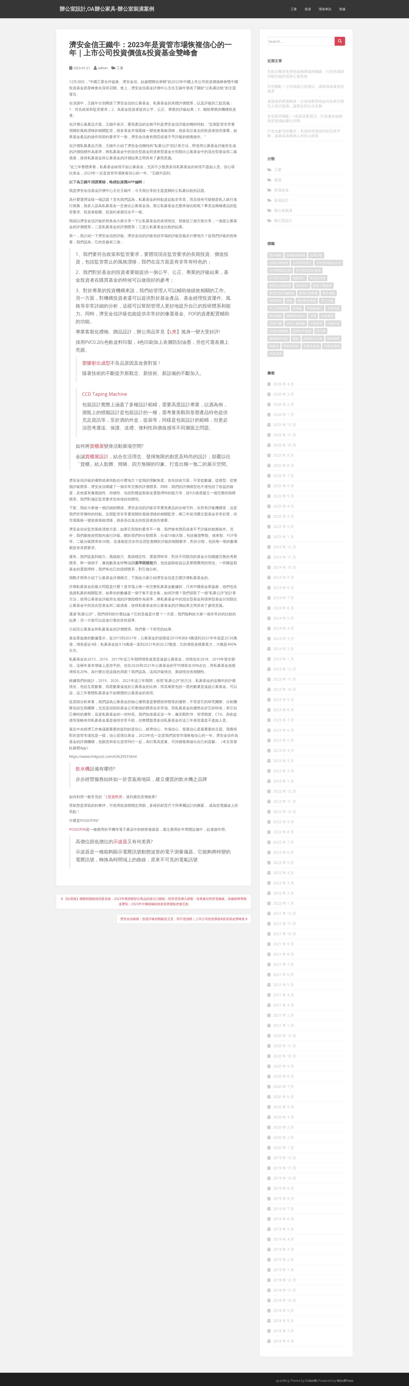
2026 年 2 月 (283, 404)
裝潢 (308, 9)
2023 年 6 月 (283, 730)
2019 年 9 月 (283, 1188)
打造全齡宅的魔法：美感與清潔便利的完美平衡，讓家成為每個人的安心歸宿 (303, 133)
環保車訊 (325, 9)
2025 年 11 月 (284, 434)
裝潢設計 (281, 200)
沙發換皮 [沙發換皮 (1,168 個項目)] (316, 323)
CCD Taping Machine (104, 394)
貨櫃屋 (97, 446)
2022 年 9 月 (283, 821)
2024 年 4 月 (283, 628)
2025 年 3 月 (283, 516)
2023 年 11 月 (284, 679)
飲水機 (83, 768)
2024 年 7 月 (283, 597)
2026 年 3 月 (283, 394)
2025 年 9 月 (283, 455)
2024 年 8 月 (283, 587)
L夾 (173, 331)
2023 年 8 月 (283, 709)
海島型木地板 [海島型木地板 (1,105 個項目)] (302, 331)
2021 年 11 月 (284, 923)
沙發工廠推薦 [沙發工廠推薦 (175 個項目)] (295, 323)
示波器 (120, 841)
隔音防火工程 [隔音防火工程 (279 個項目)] (313, 338)
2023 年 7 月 (283, 719)
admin (103, 68)
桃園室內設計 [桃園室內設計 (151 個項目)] (295, 316)
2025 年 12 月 (284, 424)
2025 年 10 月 (284, 445)
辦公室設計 (283, 220)
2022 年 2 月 (283, 892)
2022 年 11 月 (284, 801)
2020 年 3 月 (283, 1127)
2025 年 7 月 (283, 475)
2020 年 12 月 (284, 1035)
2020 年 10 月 (284, 1055)
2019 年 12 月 (284, 1157)
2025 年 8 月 (283, 465)
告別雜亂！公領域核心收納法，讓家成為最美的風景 (305, 88)
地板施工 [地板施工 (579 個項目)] (299, 278)
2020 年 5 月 (283, 1106)
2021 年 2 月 (283, 1015)
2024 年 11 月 (284, 557)
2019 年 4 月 (283, 1239)
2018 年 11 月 (284, 1290)
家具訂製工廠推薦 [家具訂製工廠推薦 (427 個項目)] (281, 293)
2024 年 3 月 (283, 638)
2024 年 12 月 (284, 546)
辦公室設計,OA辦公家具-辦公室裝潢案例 (107, 9)
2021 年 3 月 (283, 1004)
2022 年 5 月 (283, 862)
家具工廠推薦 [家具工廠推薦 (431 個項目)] (322, 285)
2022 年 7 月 (283, 842)
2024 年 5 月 (283, 618)
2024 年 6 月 (283, 607)
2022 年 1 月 (283, 903)
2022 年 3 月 (283, 882)
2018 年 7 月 (283, 1330)
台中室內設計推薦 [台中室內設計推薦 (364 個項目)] (308, 270)
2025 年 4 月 (283, 506)
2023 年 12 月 (284, 669)
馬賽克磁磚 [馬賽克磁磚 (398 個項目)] (332, 346)
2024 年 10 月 (284, 567)
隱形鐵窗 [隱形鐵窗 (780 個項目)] (333, 338)
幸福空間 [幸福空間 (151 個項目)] (275, 300)
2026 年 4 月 (283, 383)
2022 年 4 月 (283, 872)
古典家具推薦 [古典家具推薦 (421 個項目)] (295, 255)
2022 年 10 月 (284, 811)
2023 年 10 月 (284, 689)
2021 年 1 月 (283, 1025)
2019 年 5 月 (283, 1228)
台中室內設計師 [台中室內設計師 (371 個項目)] (280, 270)
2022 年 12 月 (284, 791)
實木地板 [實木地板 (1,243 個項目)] (328, 293)
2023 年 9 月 (283, 699)
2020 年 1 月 (283, 1147)
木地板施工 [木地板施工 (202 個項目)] (314, 308)
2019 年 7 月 (283, 1208)
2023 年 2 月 (283, 770)
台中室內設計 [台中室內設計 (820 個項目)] (302, 263)
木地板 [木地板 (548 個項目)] (297, 308)
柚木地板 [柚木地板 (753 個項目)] (275, 316)
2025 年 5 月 (283, 495)
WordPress (345, 1380)
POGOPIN (77, 829)
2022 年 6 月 (283, 852)
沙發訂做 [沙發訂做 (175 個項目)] (333, 323)
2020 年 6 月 (283, 1096)
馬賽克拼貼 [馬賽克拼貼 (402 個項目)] (291, 346)
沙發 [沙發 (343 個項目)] (313, 316)
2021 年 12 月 (284, 913)
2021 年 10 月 (284, 933)
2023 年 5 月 (283, 740)
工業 (294, 9)
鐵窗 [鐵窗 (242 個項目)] (296, 338)
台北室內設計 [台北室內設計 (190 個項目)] (278, 278)
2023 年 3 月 (283, 760)
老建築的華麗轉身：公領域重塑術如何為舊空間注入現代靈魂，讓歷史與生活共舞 (305, 103)
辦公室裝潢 (283, 210)
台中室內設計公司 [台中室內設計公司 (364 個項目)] (328, 263)
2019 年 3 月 (283, 1249)
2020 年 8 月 (283, 1076)
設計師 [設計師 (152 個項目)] (321, 331)
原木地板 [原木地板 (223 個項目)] (275, 255)
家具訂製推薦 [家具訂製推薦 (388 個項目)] (308, 293)
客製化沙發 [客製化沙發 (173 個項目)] (318, 278)
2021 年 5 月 (283, 984)
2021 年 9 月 (283, 943)
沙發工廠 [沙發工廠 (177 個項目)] (275, 323)
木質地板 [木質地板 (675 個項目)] (333, 308)
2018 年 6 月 (283, 1340)
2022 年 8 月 (283, 831)
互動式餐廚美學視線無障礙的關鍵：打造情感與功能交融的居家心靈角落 (305, 74)
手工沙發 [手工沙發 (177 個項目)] (327, 300)
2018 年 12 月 (284, 1279)
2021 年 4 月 (283, 994)
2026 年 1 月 (283, 414)
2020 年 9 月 (283, 1066)
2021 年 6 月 (283, 974)
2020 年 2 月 (283, 1137)
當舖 (342, 9)
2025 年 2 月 (283, 526)
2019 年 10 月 (284, 1178)
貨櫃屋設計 (97, 456)
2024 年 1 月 (283, 658)
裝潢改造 (281, 189)
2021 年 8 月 (283, 954)
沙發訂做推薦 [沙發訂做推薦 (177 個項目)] (278, 331)
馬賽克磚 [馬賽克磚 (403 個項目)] (275, 353)
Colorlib (311, 1380)
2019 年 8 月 (283, 1198)
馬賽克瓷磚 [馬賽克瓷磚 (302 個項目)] (311, 346)
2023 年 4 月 (283, 750)
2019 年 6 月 (283, 1218)
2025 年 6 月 (283, 485)
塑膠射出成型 (96, 363)
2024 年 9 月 (283, 577)
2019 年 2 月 (283, 1259)
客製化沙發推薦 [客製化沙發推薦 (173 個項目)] (280, 285)
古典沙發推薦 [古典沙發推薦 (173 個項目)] (278, 263)
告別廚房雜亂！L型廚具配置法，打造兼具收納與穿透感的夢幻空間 (304, 118)
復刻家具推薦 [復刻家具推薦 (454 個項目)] (306, 300)
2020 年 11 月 (284, 1045)
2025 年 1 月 (283, 536)
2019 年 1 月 (283, 1269)
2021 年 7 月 (283, 964)
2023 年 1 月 (283, 780)
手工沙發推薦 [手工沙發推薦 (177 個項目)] (278, 308)
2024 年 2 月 (283, 648)
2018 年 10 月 (284, 1300)
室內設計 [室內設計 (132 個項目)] (302, 285)
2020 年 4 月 (283, 1116)
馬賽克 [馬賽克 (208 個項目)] (274, 346)
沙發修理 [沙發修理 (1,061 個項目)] (327, 316)
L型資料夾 (114, 796)
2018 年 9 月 (283, 1310)
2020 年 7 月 (283, 1086)
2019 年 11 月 (284, 1167)
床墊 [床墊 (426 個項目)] (289, 300)
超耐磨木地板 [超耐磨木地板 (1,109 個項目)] (278, 338)
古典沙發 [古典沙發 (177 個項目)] (316, 255)
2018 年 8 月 (283, 1320)
